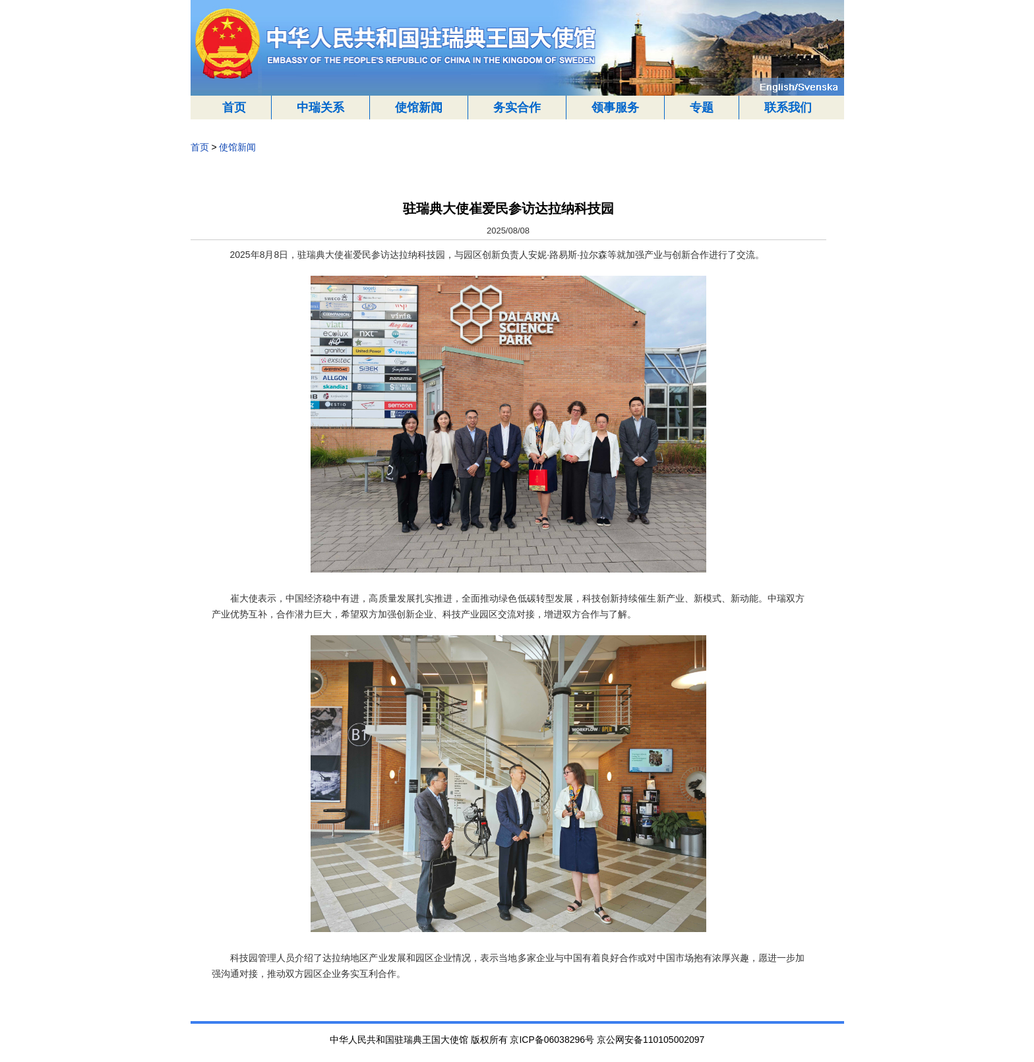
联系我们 (788, 107)
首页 (234, 107)
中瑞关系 (320, 107)
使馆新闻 (418, 107)
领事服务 (615, 107)
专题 (702, 107)
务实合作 (517, 107)
